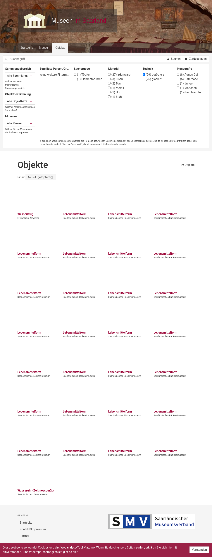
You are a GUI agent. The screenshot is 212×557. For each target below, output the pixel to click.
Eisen (115, 79)
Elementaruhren (88, 79)
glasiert (152, 79)
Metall (116, 88)
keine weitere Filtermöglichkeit (54, 74)
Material (113, 68)
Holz (115, 92)
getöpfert (153, 74)
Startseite (26, 47)
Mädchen (187, 88)
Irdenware (119, 74)
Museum (11, 116)
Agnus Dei (187, 74)
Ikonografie (184, 68)
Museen (44, 47)
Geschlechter (189, 92)
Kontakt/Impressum (33, 529)
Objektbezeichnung (18, 94)
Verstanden (199, 549)
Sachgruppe (82, 68)
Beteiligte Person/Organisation (54, 68)
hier (75, 552)
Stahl (115, 97)
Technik (148, 68)
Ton (114, 83)
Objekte (60, 47)
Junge (185, 83)
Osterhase (187, 79)
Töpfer (82, 74)
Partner (25, 536)
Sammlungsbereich (18, 68)
